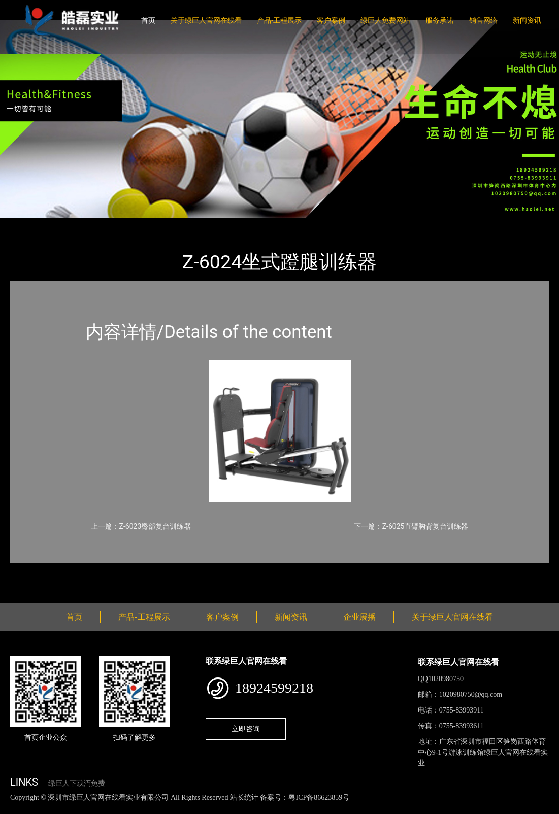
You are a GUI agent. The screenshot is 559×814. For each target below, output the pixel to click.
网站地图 (15, 808)
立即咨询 (246, 729)
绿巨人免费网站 (385, 20)
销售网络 (483, 20)
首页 (148, 20)
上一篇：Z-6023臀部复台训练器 (141, 526)
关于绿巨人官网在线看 (206, 20)
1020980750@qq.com (471, 694)
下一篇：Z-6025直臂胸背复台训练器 (411, 526)
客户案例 (331, 20)
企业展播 (359, 617)
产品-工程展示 (279, 20)
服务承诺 (439, 20)
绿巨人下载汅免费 (76, 783)
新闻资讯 (527, 20)
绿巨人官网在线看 (137, 224)
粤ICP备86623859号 (318, 797)
